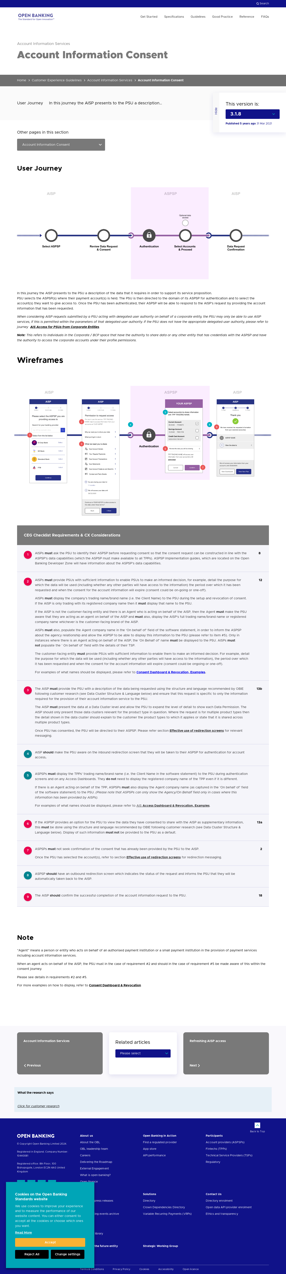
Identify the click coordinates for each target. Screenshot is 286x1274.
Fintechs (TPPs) (216, 1149)
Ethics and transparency (222, 1214)
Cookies (144, 1269)
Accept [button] (50, 1242)
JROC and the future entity (99, 1246)
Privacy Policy (121, 1269)
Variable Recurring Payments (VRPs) (167, 1214)
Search (262, 3)
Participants (214, 1135)
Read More (23, 1232)
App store (150, 1149)
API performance (154, 1155)
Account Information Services (109, 80)
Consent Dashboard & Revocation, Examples (170, 672)
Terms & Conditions (92, 1269)
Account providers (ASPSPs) (225, 1142)
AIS (173, 805)
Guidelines (198, 16)
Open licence (191, 1269)
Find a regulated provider (160, 1142)
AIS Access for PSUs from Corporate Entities (64, 327)
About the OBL (90, 1142)
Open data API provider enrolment (229, 1207)
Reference (247, 16)
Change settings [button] (67, 1254)
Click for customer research (38, 1106)
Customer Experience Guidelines (57, 80)
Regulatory (213, 1162)
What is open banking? (95, 1175)
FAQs (265, 16)
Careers (85, 1155)
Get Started (148, 16)
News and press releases (96, 1200)
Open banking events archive (99, 1214)
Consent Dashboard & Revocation (115, 985)
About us (86, 1135)
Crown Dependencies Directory (164, 1207)
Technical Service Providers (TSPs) (229, 1155)
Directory (149, 1200)
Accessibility (166, 1269)
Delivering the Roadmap (96, 1162)
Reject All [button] (31, 1254)
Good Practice (222, 16)
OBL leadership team (94, 1149)
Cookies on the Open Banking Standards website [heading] (41, 1197)
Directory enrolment (219, 1200)
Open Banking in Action (159, 1135)
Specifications (174, 16)
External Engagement (94, 1168)
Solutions (149, 1194)
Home (21, 80)
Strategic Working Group (160, 1246)
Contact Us (213, 1194)
